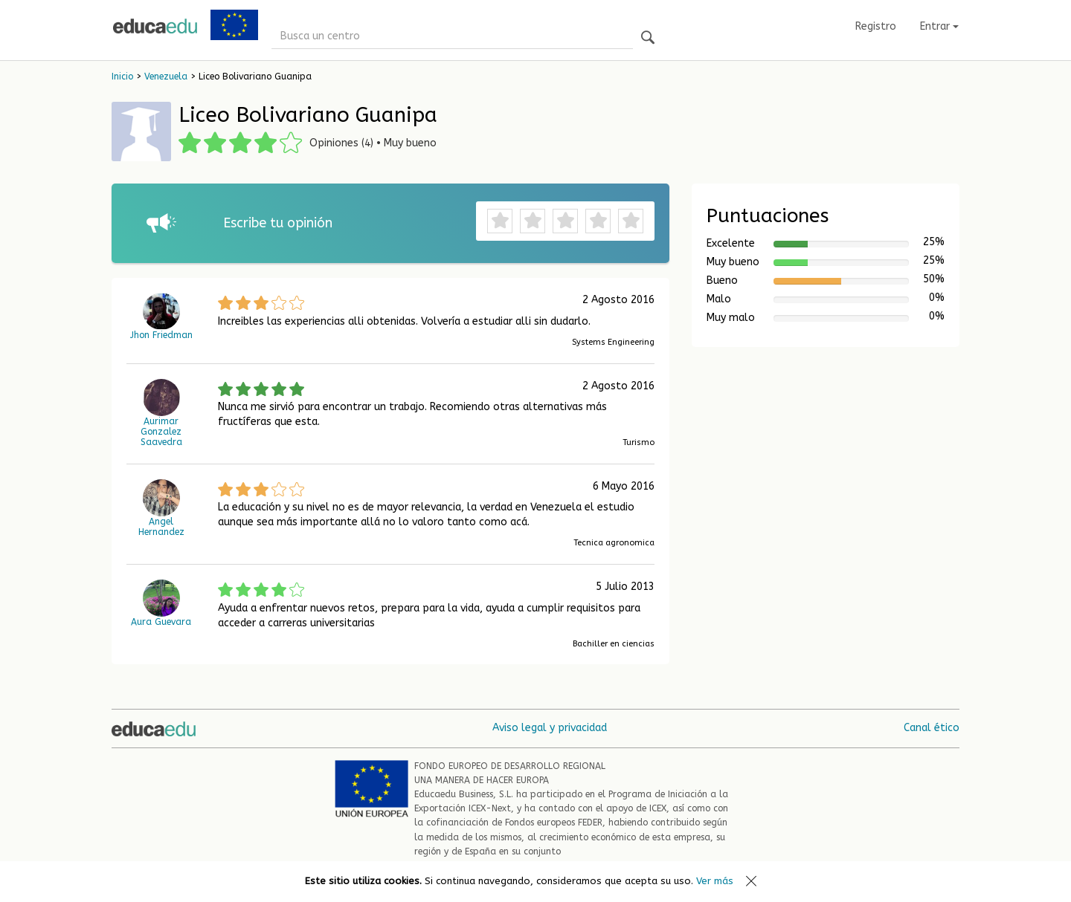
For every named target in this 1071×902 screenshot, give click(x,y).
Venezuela (165, 76)
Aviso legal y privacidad (549, 727)
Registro (875, 26)
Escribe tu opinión (277, 223)
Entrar (939, 26)
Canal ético (931, 727)
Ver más (714, 880)
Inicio (122, 76)
